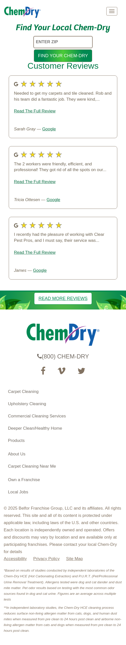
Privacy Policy (46, 558)
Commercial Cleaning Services (37, 416)
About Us (16, 454)
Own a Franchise (24, 479)
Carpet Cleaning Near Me (32, 466)
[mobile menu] (111, 11)
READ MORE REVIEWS (62, 298)
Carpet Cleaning (23, 391)
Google (49, 129)
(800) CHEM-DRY (63, 356)
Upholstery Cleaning (27, 403)
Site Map (74, 558)
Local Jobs (18, 492)
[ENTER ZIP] (63, 42)
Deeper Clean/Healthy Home (35, 428)
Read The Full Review (35, 111)
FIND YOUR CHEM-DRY (63, 55)
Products (16, 440)
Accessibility (15, 558)
